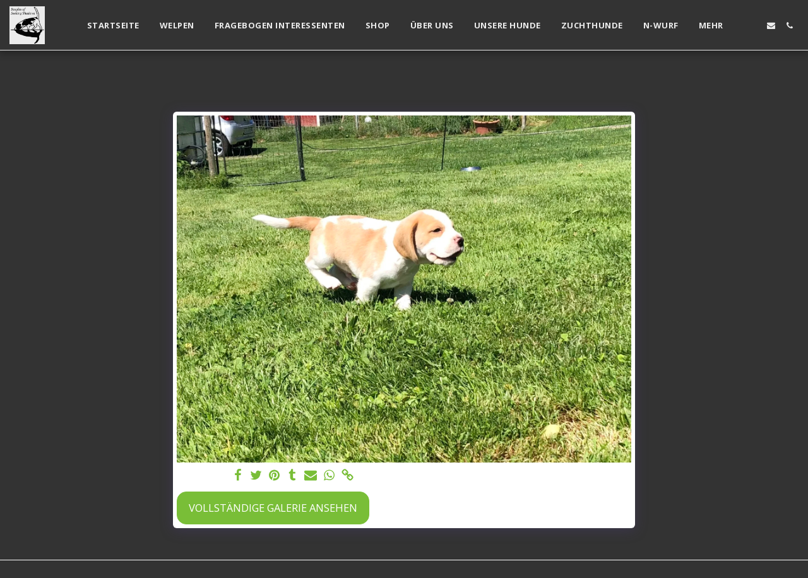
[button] (752, 25)
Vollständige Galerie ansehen (273, 507)
